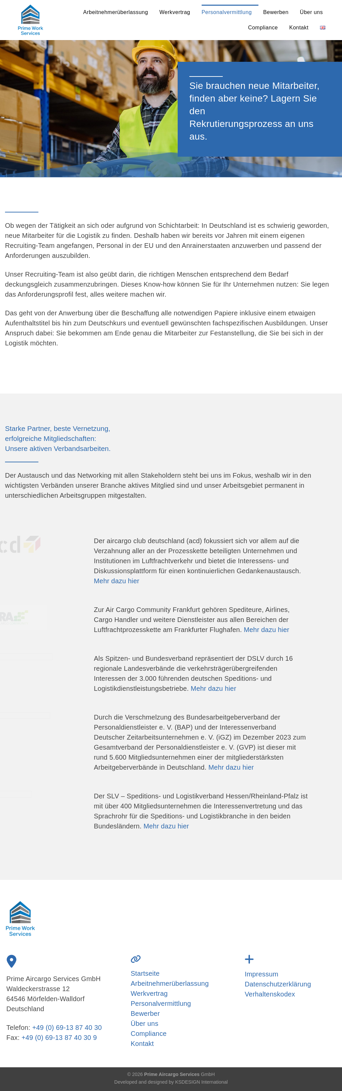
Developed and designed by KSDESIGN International (171, 1082)
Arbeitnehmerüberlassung (115, 12)
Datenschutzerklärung (278, 984)
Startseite (145, 973)
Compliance (263, 27)
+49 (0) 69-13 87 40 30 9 (59, 1037)
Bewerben (276, 12)
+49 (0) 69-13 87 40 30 (67, 1027)
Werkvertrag (174, 12)
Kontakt (299, 27)
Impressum (262, 974)
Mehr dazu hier (116, 581)
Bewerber (145, 1013)
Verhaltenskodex (270, 994)
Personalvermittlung (226, 12)
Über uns (311, 12)
